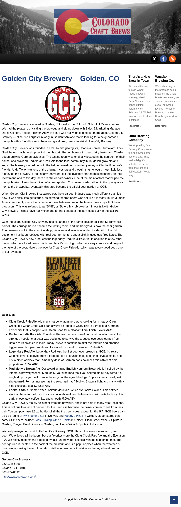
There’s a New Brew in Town (139, 78)
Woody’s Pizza (73, 415)
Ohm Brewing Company (138, 138)
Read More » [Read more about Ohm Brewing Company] (134, 181)
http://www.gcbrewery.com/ (19, 476)
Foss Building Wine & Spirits (52, 420)
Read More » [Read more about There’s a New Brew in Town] (134, 126)
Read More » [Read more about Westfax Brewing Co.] (161, 126)
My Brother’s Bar (33, 415)
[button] (71, 59)
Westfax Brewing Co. (164, 78)
